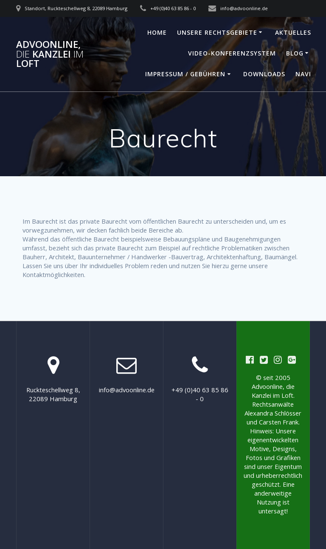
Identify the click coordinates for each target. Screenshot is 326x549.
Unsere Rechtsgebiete (217, 32)
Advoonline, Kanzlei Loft (50, 54)
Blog (295, 53)
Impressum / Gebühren (185, 74)
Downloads (264, 74)
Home (157, 32)
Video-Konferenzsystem (232, 53)
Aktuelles (293, 32)
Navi (303, 74)
